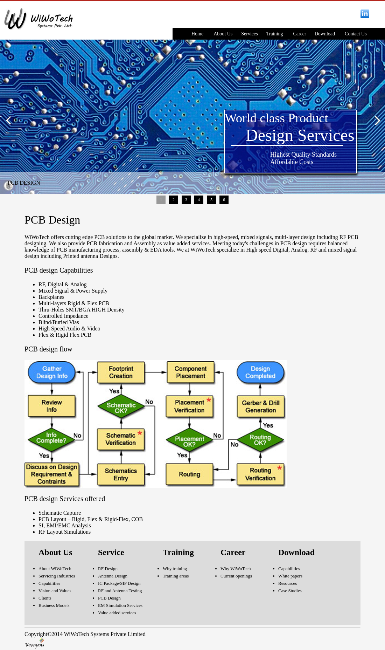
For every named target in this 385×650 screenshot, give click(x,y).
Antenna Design (112, 576)
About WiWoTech (54, 568)
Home (197, 33)
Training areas (176, 576)
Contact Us (356, 33)
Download (325, 33)
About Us (223, 33)
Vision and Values (54, 590)
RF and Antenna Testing (120, 590)
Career (299, 33)
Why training (175, 568)
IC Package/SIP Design (119, 583)
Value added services (117, 612)
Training (274, 33)
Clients (44, 598)
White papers (290, 576)
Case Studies (290, 590)
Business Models (53, 605)
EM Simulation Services (120, 605)
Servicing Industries (56, 576)
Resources (287, 583)
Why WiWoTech (235, 568)
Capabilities (49, 583)
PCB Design (109, 598)
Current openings (236, 576)
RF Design (108, 568)
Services (249, 33)
